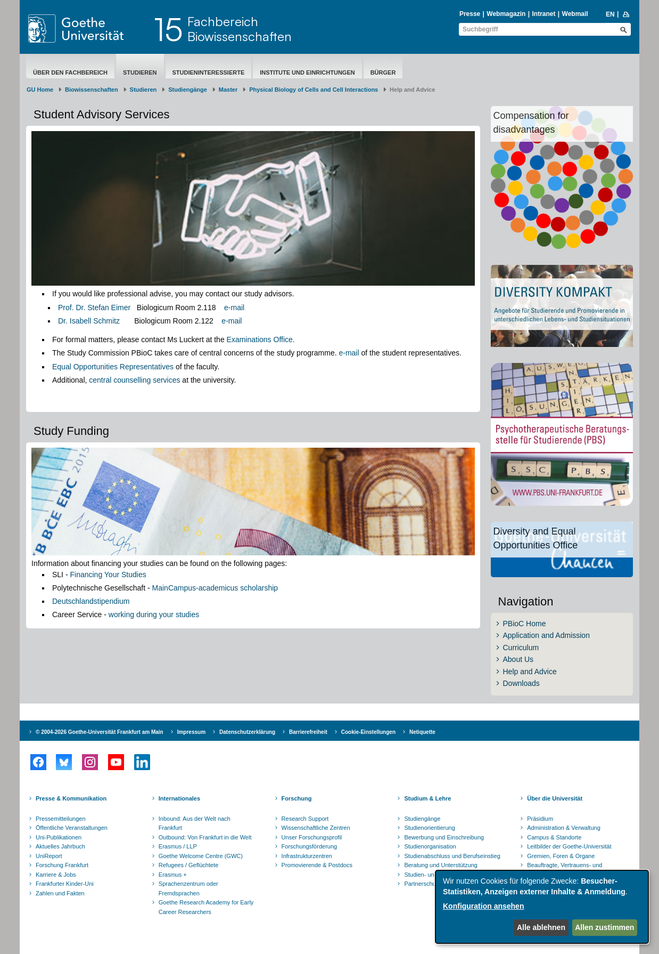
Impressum (191, 732)
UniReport (49, 856)
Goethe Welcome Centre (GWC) (201, 856)
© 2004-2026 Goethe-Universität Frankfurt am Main (99, 732)
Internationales (179, 798)
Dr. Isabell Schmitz (89, 321)
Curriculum (521, 647)
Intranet (543, 14)
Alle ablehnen (541, 927)
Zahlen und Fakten (60, 893)
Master (228, 89)
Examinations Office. (261, 339)
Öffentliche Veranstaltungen (72, 827)
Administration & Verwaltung (563, 827)
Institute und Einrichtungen (307, 72)
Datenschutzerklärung (247, 732)
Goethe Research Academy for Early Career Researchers (206, 907)
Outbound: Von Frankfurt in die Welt (205, 837)
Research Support (305, 818)
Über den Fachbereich (70, 72)
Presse (469, 14)
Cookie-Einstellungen (368, 732)
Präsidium (540, 818)
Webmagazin (506, 14)
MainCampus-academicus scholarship (215, 588)
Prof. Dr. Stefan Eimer (94, 307)
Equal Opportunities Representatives (113, 366)
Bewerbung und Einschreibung (444, 837)
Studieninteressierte (208, 72)
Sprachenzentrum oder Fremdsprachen (188, 888)
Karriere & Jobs (56, 874)
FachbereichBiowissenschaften (239, 28)
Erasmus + (173, 874)
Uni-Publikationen (58, 837)
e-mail (234, 307)
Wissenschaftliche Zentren (316, 827)
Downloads (521, 683)
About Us (518, 659)
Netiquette (422, 732)
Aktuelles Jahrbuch (60, 846)
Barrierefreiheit (308, 732)
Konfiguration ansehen (483, 906)
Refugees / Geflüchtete (189, 865)
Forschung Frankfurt (62, 865)
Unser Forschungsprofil (312, 837)
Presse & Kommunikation (71, 798)
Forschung (297, 798)
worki (117, 614)
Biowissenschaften (91, 89)
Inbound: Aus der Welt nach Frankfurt (194, 823)
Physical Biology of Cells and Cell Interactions (313, 89)
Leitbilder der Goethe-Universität (569, 846)
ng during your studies (162, 614)
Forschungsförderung (309, 846)
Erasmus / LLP (178, 846)
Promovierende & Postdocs (317, 865)
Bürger (383, 72)
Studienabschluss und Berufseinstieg (452, 856)
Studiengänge (187, 89)
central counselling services (134, 380)
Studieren (140, 72)
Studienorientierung (429, 827)
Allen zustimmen (604, 927)
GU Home (40, 89)
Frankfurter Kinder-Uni (65, 883)
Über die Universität (554, 798)
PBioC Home (524, 623)
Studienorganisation (430, 846)
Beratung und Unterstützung (440, 865)
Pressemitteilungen (61, 818)
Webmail (575, 14)
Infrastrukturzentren (307, 856)
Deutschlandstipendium (91, 601)
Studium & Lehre (427, 798)
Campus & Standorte (554, 837)
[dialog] (541, 906)
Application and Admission (546, 635)
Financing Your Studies (108, 574)
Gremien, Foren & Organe (561, 856)
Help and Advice (530, 671)
